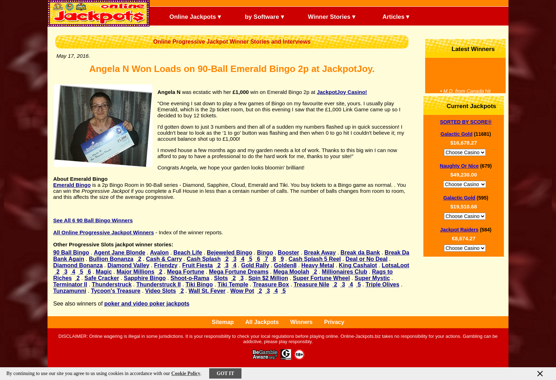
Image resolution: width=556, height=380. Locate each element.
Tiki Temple (233, 284)
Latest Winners (467, 48)
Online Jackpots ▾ (189, 16)
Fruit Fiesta (197, 265)
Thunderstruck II (158, 284)
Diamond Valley (128, 265)
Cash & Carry (164, 259)
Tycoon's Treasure (115, 291)
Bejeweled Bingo (229, 253)
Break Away (320, 253)
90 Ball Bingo (71, 253)
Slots (221, 278)
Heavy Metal (317, 265)
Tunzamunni (69, 291)
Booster (288, 253)
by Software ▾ (258, 16)
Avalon (159, 253)
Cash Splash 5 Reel (315, 259)
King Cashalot (358, 265)
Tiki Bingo (199, 284)
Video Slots (160, 291)
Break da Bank (360, 253)
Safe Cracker (101, 278)
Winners (301, 322)
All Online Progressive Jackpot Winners (103, 232)
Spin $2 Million (268, 278)
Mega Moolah (291, 272)
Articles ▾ (387, 16)
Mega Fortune (185, 272)
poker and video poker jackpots (146, 304)
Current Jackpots (465, 105)
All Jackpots (262, 322)
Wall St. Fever (207, 291)
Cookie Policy (185, 373)
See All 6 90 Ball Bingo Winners (93, 220)
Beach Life (187, 253)
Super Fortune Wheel (321, 278)
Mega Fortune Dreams (238, 272)
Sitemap (223, 322)
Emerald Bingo (72, 185)
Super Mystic (372, 278)
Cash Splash (204, 259)
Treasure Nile (311, 284)
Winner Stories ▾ (325, 16)
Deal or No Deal (367, 259)
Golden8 (285, 265)
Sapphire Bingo (145, 278)
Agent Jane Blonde (119, 253)
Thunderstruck (112, 284)
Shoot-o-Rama (190, 278)
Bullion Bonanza (111, 259)
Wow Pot (242, 291)
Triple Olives (382, 284)
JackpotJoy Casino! (342, 92)
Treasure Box (271, 284)
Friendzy (166, 265)
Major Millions (136, 272)
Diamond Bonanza (78, 265)
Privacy (334, 322)
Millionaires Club (344, 272)
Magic (104, 272)
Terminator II (70, 284)
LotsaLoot (395, 265)
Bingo (265, 253)
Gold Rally (255, 265)
